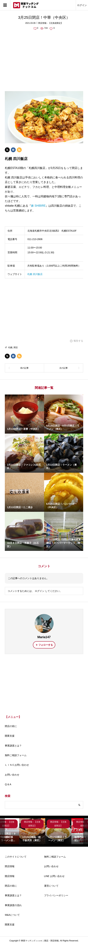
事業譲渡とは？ (13, 745)
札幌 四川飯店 (35, 274)
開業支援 (9, 735)
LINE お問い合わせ (54, 876)
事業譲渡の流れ (13, 905)
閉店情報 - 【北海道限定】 (50, 23)
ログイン (82, 5)
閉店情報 (9, 866)
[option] (18, 831)
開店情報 (9, 876)
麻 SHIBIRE (38, 205)
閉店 (16, 347)
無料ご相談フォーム (16, 755)
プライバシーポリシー (56, 895)
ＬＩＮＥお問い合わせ (17, 765)
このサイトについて (16, 856)
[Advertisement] (44, 58)
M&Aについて (12, 914)
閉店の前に (11, 726)
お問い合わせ (12, 774)
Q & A (8, 784)
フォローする (45, 644)
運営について (51, 885)
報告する (78, 340)
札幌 (10, 347)
